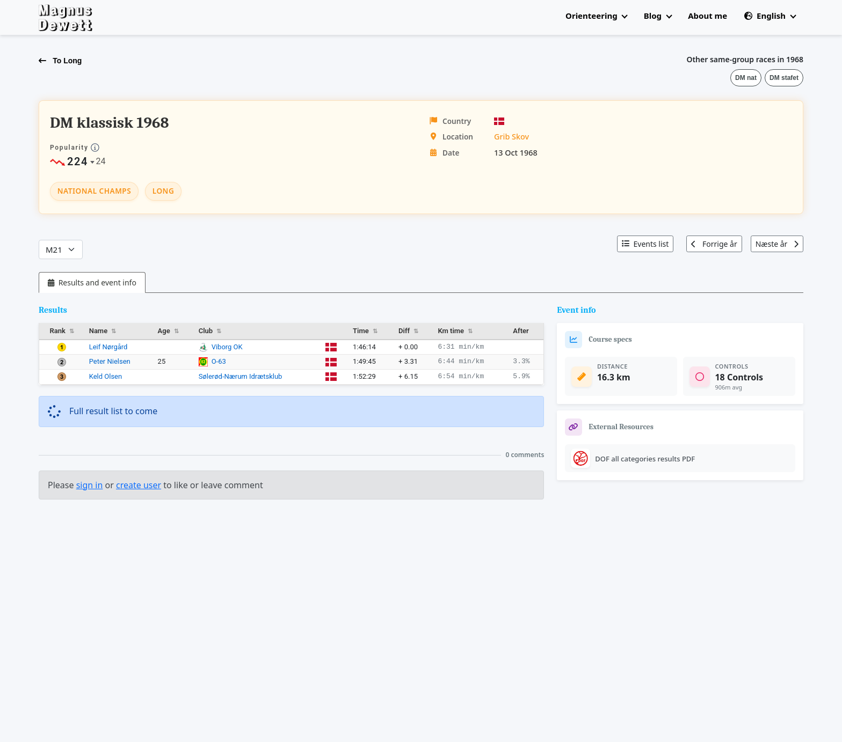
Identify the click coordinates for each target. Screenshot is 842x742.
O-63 (219, 361)
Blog (658, 15)
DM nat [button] (746, 78)
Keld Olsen (105, 376)
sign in (89, 485)
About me (707, 15)
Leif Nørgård (108, 347)
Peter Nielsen (109, 361)
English (769, 15)
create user (138, 485)
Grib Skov (511, 136)
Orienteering (596, 15)
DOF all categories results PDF (645, 459)
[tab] (92, 282)
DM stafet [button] (784, 78)
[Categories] (61, 250)
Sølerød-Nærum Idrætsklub (240, 376)
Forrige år (714, 244)
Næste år (777, 244)
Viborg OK (227, 347)
